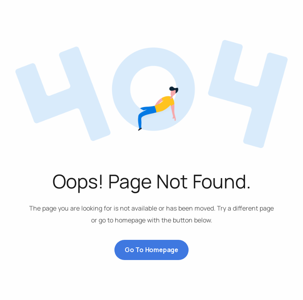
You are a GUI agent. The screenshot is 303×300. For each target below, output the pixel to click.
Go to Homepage (151, 249)
